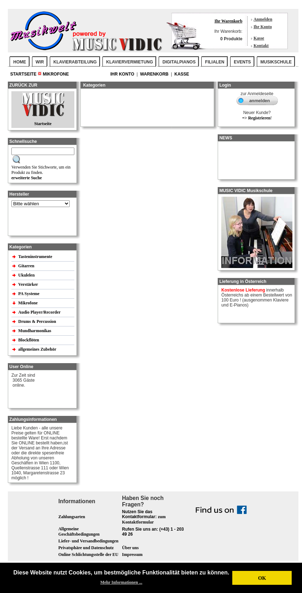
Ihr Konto (263, 26)
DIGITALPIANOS (179, 62)
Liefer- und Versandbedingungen (88, 540)
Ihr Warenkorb (228, 21)
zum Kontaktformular (144, 519)
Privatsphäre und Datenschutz (86, 547)
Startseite (24, 74)
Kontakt (261, 45)
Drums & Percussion (37, 321)
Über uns (130, 547)
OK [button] (262, 578)
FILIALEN (214, 62)
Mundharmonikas (34, 330)
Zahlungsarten (71, 516)
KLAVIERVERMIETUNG (129, 62)
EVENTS (242, 62)
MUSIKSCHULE (276, 62)
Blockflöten (29, 339)
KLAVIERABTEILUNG (75, 62)
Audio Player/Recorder (39, 312)
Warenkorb (155, 74)
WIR (40, 62)
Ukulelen (27, 275)
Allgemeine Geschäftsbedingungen (79, 531)
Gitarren (26, 265)
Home (19, 62)
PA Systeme (29, 293)
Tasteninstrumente (35, 256)
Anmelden (263, 19)
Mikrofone (56, 74)
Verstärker (28, 284)
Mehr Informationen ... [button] (121, 582)
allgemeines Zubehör (37, 349)
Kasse (259, 38)
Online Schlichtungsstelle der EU (88, 554)
